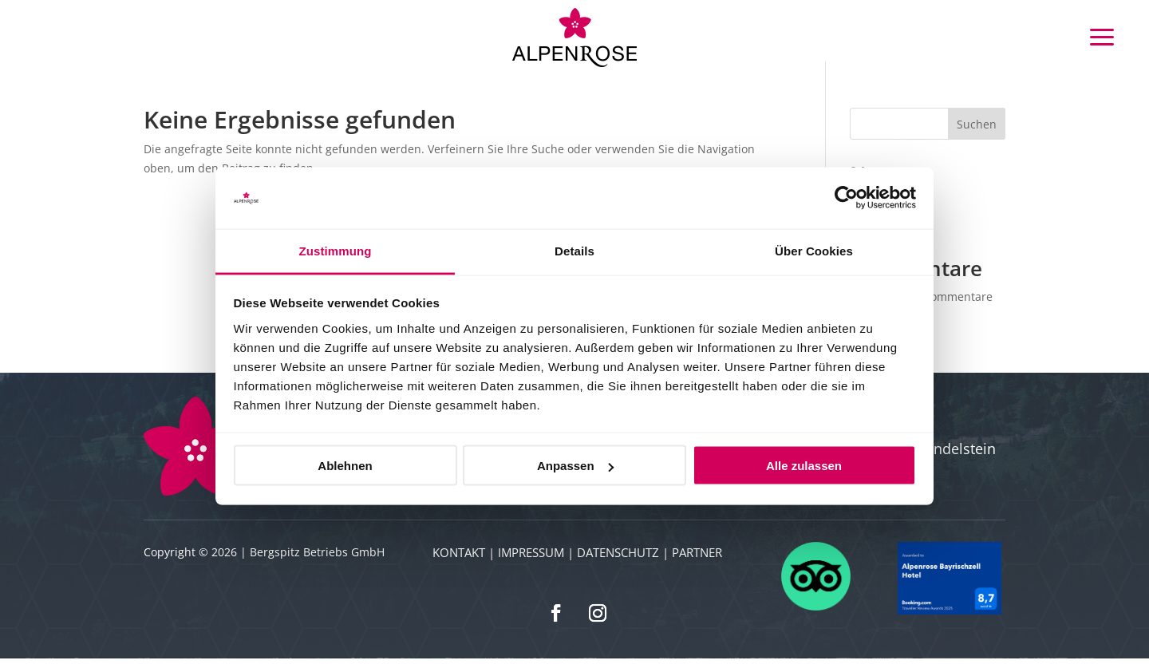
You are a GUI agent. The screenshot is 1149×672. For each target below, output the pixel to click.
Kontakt (458, 566)
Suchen (977, 137)
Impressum (531, 566)
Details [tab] (574, 250)
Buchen (123, 36)
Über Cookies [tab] (814, 250)
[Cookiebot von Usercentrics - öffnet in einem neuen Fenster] (846, 198)
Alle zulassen (804, 465)
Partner (697, 566)
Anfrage (62, 36)
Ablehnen (345, 465)
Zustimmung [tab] (335, 250)
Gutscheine (187, 36)
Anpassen (575, 465)
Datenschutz (618, 566)
